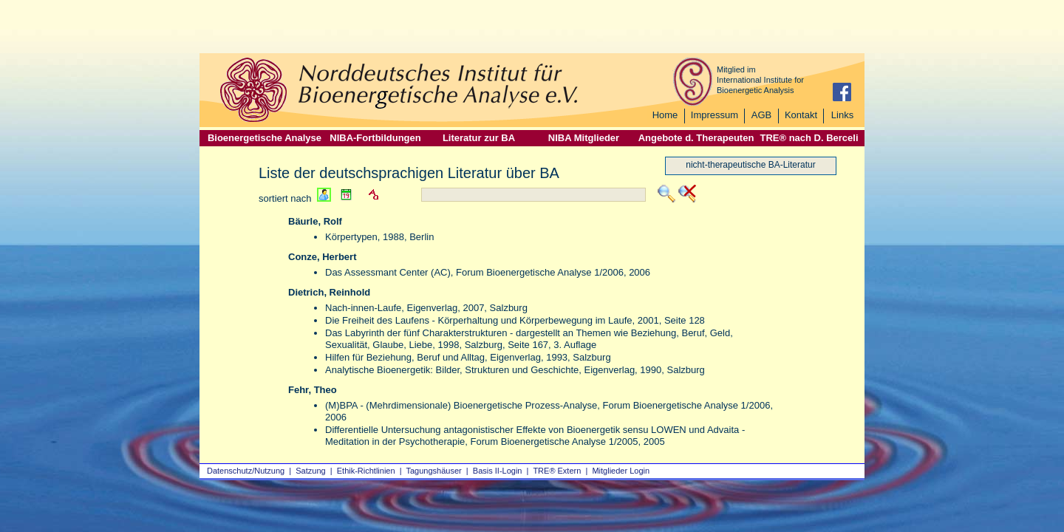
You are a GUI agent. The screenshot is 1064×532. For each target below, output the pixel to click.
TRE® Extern (557, 470)
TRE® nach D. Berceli (809, 137)
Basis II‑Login (497, 470)
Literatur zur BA (479, 137)
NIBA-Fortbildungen (375, 137)
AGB (761, 114)
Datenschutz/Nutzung (245, 470)
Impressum (714, 114)
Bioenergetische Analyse (264, 137)
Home (665, 114)
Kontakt (801, 114)
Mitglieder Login (620, 470)
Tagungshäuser (434, 470)
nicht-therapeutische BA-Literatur (750, 165)
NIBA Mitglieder (583, 137)
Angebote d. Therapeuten (696, 137)
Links (842, 114)
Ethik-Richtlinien (366, 470)
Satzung (310, 470)
